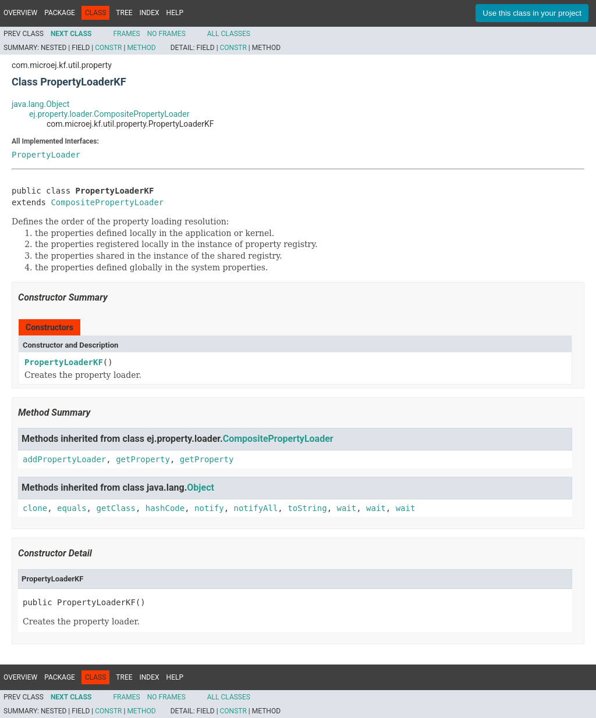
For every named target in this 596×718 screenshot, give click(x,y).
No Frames (166, 34)
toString (307, 508)
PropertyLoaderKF (63, 362)
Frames (126, 34)
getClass (115, 508)
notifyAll (255, 508)
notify (209, 508)
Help (174, 13)
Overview (20, 13)
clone (35, 508)
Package (59, 13)
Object (200, 487)
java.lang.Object (40, 104)
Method (141, 48)
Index (149, 13)
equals (72, 508)
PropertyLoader (46, 154)
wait (347, 508)
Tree (124, 13)
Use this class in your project (532, 13)
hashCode (165, 508)
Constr (108, 48)
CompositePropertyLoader (107, 202)
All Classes (228, 34)
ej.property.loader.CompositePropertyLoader (109, 114)
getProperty (143, 459)
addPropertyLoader (64, 459)
